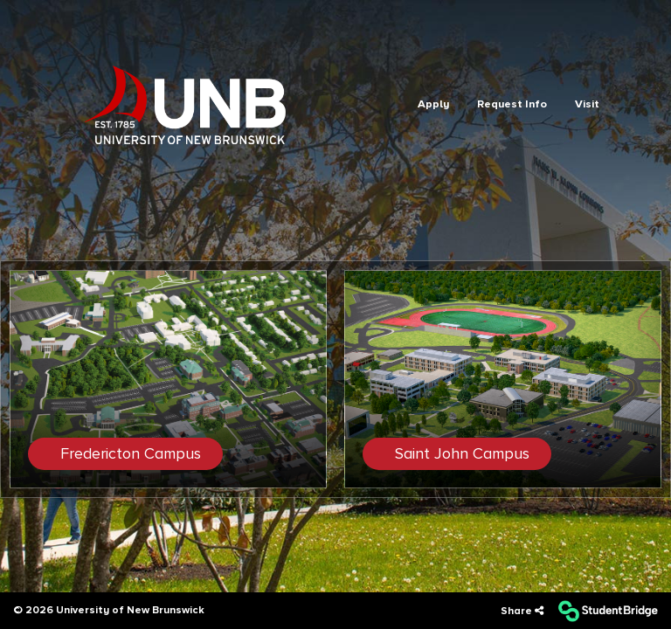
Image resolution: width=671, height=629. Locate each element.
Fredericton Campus (128, 453)
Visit (587, 104)
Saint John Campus (460, 453)
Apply (433, 104)
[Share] (522, 611)
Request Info (512, 104)
